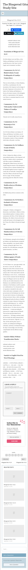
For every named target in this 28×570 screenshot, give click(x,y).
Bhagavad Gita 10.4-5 (10, 503)
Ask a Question (14, 564)
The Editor (9, 23)
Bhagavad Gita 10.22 (9, 484)
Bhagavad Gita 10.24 (9, 539)
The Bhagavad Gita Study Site (15, 6)
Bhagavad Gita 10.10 (9, 521)
